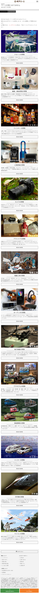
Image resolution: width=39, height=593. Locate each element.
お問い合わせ (20, 551)
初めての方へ (5, 559)
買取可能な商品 (5, 563)
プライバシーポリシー (6, 574)
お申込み (22, 557)
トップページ (4, 11)
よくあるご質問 (5, 565)
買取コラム (22, 563)
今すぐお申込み (29, 591)
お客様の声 (22, 565)
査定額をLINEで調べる (10, 591)
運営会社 (22, 561)
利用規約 (4, 572)
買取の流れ (4, 561)
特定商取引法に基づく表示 (7, 570)
